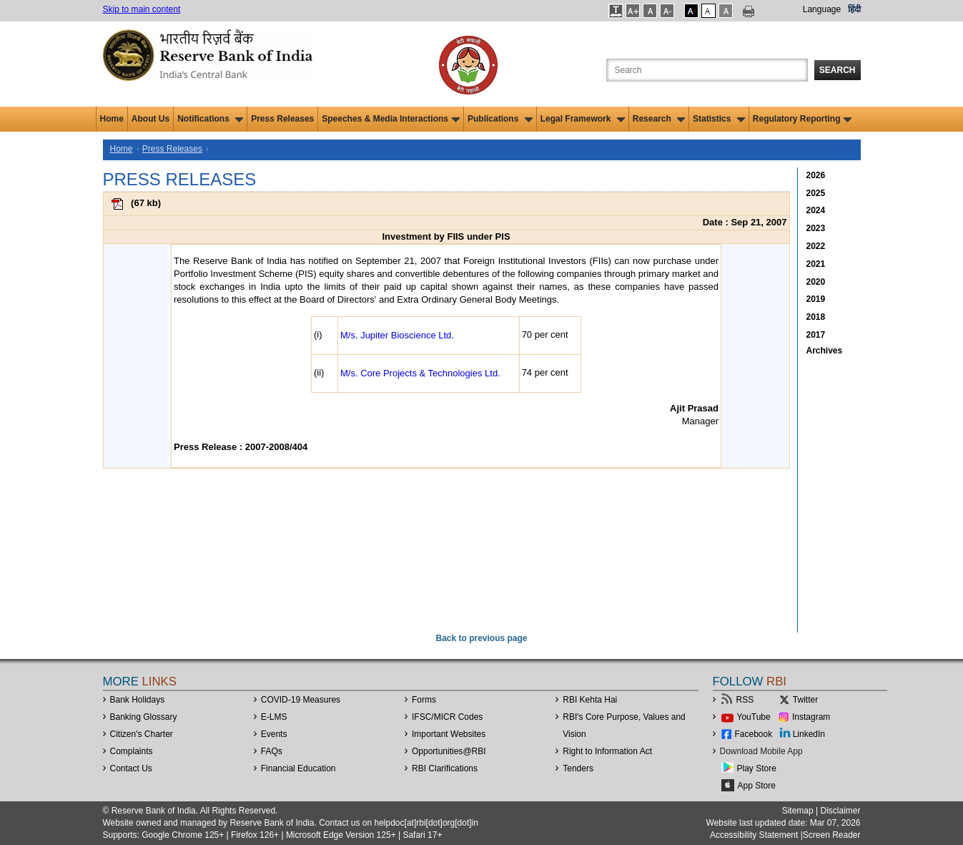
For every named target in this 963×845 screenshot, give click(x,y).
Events (274, 734)
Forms (424, 700)
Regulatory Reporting (802, 119)
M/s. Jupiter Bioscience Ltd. (397, 335)
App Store (757, 786)
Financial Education (298, 768)
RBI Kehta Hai (590, 700)
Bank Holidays (137, 700)
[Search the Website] (707, 70)
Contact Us (131, 768)
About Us (150, 119)
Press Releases (282, 119)
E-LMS (274, 717)
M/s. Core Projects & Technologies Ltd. (420, 373)
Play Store (756, 768)
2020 (816, 282)
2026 (816, 175)
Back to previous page (481, 638)
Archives (824, 351)
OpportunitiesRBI (449, 751)
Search (837, 70)
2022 (816, 246)
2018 (816, 317)
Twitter (805, 700)
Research (659, 119)
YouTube (754, 717)
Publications (500, 119)
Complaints (131, 751)
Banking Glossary (143, 717)
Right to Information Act (607, 751)
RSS (745, 700)
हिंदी (854, 9)
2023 (816, 228)
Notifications (210, 119)
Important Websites (448, 734)
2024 (816, 210)
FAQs (271, 751)
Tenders (578, 768)
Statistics (719, 119)
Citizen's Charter (141, 734)
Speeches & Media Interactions (391, 119)
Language (822, 9)
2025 (816, 193)
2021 (816, 264)
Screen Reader (832, 835)
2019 (816, 299)
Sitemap (798, 811)
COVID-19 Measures (300, 700)
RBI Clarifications (445, 768)
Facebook (754, 734)
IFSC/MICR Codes (447, 717)
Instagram (811, 717)
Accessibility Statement (754, 835)
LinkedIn (809, 734)
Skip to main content (142, 9)
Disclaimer (840, 811)
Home (112, 119)
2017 (816, 335)
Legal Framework (582, 119)
